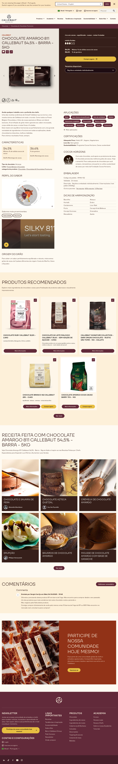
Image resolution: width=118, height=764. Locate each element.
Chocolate (5, 26)
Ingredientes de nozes (77, 723)
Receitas (60, 19)
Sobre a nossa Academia (102, 726)
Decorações (73, 732)
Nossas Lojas (98, 720)
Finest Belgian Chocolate (16, 167)
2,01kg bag (98, 188)
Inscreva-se (74, 670)
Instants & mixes (75, 738)
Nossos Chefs (98, 723)
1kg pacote (80, 188)
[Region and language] (79, 4)
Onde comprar (50, 740)
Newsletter (49, 737)
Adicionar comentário (106, 584)
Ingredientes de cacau (77, 720)
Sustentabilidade (51, 725)
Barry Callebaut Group (53, 731)
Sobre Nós (49, 728)
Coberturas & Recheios (77, 726)
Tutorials (96, 729)
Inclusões (72, 729)
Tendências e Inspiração (73, 19)
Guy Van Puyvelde (53, 507)
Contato (113, 19)
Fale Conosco (50, 734)
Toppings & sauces (76, 735)
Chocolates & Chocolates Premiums (22, 26)
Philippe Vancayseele (15, 558)
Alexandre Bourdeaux (15, 507)
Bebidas (72, 741)
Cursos (96, 717)
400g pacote (89, 188)
